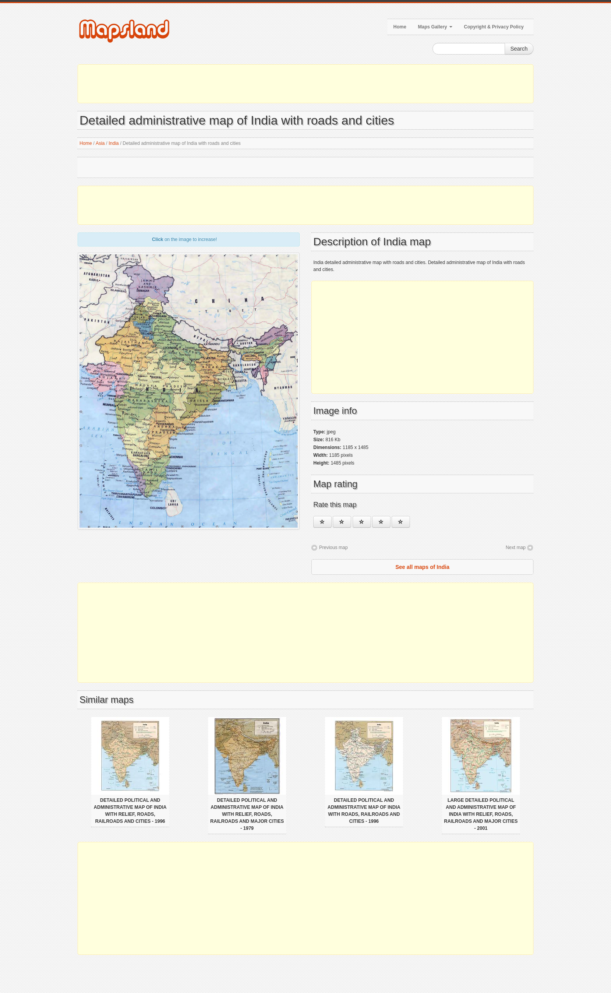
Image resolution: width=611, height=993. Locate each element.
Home (399, 27)
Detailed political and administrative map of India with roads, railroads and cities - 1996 (364, 811)
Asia (99, 143)
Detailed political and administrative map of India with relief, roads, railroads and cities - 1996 (130, 811)
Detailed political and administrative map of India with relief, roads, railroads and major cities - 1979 (247, 814)
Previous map (333, 547)
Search (519, 49)
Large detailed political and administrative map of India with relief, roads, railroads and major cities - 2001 (481, 814)
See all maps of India (423, 567)
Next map (516, 547)
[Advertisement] (305, 83)
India (114, 143)
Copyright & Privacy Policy (494, 27)
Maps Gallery (435, 27)
